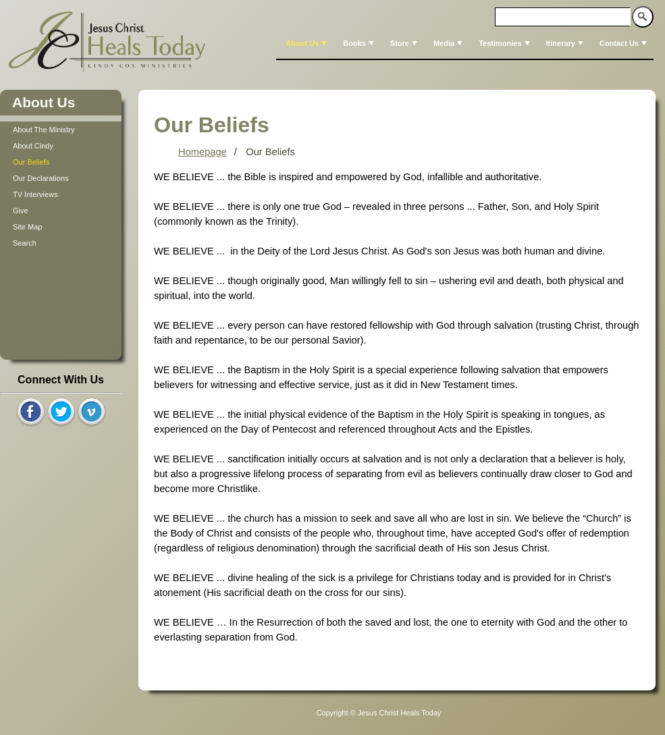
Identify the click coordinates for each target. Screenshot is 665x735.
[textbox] (563, 17)
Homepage (202, 151)
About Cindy (33, 146)
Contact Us (624, 43)
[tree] (61, 186)
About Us (307, 43)
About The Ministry (44, 130)
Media (449, 43)
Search (24, 243)
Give (20, 211)
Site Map (27, 227)
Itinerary (566, 43)
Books (360, 43)
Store (405, 43)
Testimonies (505, 43)
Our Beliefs (31, 162)
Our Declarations (41, 178)
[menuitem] (305, 43)
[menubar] (465, 43)
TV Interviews (35, 194)
